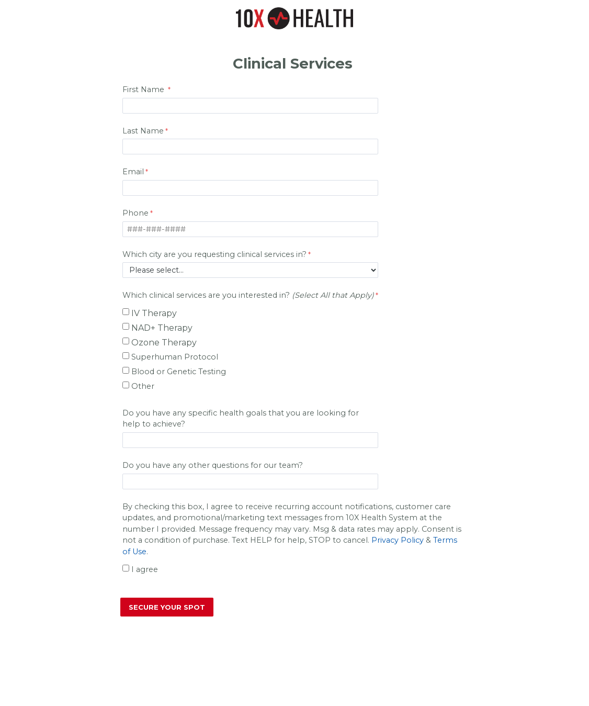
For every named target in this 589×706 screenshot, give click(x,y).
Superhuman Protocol (174, 357)
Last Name (143, 131)
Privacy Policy (397, 540)
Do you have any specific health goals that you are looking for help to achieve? (240, 418)
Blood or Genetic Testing (178, 371)
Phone (135, 213)
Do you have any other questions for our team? (213, 465)
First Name (144, 89)
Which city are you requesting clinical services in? (214, 254)
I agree (144, 569)
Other (142, 386)
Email (133, 171)
